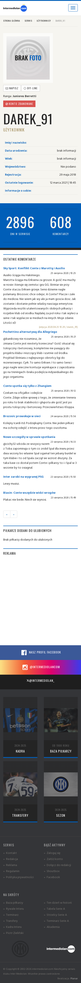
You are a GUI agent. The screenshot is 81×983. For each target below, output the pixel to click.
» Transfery (10, 920)
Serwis (28, 20)
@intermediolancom (40, 667)
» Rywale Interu (13, 908)
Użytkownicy (44, 20)
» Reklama (10, 865)
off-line (31, 88)
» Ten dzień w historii (58, 902)
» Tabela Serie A (54, 908)
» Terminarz (11, 914)
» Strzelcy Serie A (55, 914)
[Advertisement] (40, 600)
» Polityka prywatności (18, 877)
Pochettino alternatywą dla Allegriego (30, 331)
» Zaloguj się (52, 852)
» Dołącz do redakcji (57, 865)
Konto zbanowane (19, 104)
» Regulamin (11, 871)
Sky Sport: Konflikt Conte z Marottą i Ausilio (34, 268)
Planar (74, 978)
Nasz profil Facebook (40, 653)
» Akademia (52, 926)
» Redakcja (10, 859)
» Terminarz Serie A (56, 920)
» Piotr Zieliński (13, 932)
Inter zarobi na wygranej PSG (23, 476)
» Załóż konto (53, 859)
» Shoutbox (52, 871)
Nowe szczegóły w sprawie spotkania (29, 436)
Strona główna (11, 20)
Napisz (12, 88)
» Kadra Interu (12, 926)
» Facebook (52, 877)
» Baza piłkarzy (13, 902)
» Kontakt (10, 852)
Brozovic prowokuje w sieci (22, 416)
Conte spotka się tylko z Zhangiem (27, 385)
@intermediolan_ (40, 680)
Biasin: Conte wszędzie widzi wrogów (29, 492)
